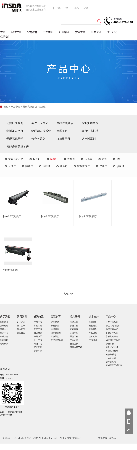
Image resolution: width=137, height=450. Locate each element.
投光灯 (36, 159)
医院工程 (74, 336)
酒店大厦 (38, 333)
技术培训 (93, 340)
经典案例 (64, 32)
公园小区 (38, 336)
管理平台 (62, 131)
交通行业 (38, 351)
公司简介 (4, 322)
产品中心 (48, 32)
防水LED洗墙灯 (12, 216)
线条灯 (71, 159)
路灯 (104, 159)
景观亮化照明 (30, 106)
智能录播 (55, 325)
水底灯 (46, 166)
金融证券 (74, 343)
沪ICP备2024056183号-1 (70, 438)
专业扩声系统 (90, 123)
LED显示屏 (63, 138)
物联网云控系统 (41, 131)
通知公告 (21, 333)
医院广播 (38, 329)
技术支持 (80, 32)
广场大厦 (74, 340)
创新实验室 (56, 333)
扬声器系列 (89, 138)
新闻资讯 (96, 32)
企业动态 (21, 322)
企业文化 (4, 336)
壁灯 (119, 159)
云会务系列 (38, 138)
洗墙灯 (42, 106)
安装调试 (93, 325)
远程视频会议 (64, 123)
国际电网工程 (76, 347)
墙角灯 (63, 166)
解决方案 (16, 32)
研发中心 (4, 329)
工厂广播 (38, 340)
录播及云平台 (14, 131)
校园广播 (38, 322)
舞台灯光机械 (90, 131)
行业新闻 (21, 329)
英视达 (112, 438)
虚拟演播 (55, 329)
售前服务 (93, 322)
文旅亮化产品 (15, 159)
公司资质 (4, 340)
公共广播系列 (14, 123)
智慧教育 (32, 32)
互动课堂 (55, 336)
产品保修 (93, 333)
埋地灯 (103, 166)
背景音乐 (38, 347)
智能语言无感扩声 (17, 146)
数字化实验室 (57, 340)
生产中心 (4, 333)
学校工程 (74, 325)
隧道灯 (29, 166)
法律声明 (7, 438)
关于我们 (112, 32)
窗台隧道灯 (83, 166)
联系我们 (5, 36)
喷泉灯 (120, 166)
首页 (2, 32)
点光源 (88, 159)
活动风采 (4, 343)
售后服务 (93, 329)
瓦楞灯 (12, 166)
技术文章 (21, 325)
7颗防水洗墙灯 (11, 270)
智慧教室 (55, 322)
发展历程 (4, 325)
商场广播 (38, 343)
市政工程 (38, 325)
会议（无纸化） (41, 123)
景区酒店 (74, 329)
